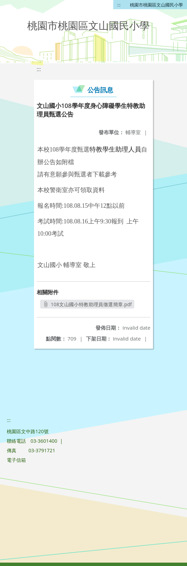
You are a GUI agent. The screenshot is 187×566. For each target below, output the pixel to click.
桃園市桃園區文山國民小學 (156, 5)
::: (119, 5)
